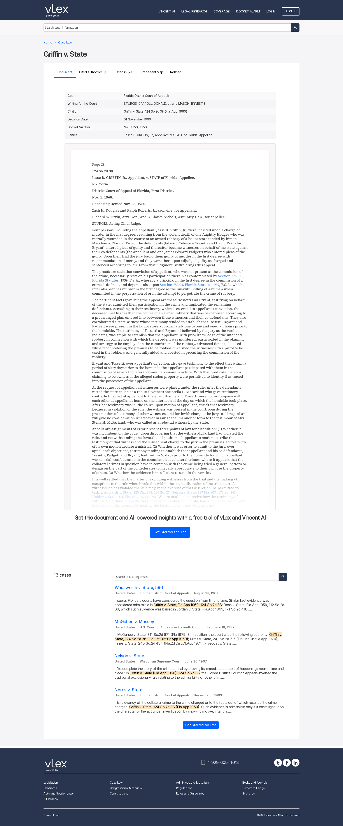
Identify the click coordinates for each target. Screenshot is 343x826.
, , (137, 492)
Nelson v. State (129, 655)
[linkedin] (295, 763)
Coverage (222, 11)
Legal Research (194, 11)
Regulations (184, 788)
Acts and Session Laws (59, 793)
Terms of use (51, 815)
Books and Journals (254, 782)
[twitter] (278, 763)
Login (270, 11)
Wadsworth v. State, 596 (139, 587)
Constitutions (119, 793)
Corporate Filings (253, 788)
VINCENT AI (167, 11)
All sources (51, 799)
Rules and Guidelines (190, 793)
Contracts (50, 788)
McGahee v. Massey (134, 621)
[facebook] (287, 763)
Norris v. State (128, 689)
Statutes (248, 793)
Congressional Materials (126, 788)
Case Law (116, 782)
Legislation (51, 782)
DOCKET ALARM (248, 11)
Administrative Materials (192, 782)
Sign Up (290, 11)
